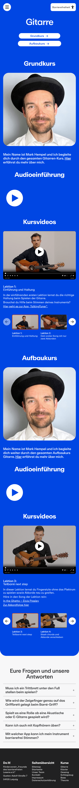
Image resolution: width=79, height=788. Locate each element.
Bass (63, 777)
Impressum (37, 777)
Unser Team (38, 772)
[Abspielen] (39, 251)
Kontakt (36, 774)
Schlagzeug (67, 774)
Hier (68, 158)
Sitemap (36, 766)
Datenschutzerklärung (44, 780)
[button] (5, 276)
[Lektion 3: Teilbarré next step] (25, 625)
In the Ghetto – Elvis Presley (21, 600)
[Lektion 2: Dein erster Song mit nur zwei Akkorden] (54, 328)
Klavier (64, 769)
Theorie (65, 780)
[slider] (5, 273)
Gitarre (64, 766)
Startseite (37, 769)
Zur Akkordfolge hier (16, 604)
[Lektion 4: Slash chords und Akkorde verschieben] (54, 626)
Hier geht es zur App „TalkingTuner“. (25, 306)
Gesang (65, 772)
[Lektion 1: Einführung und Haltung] (25, 326)
